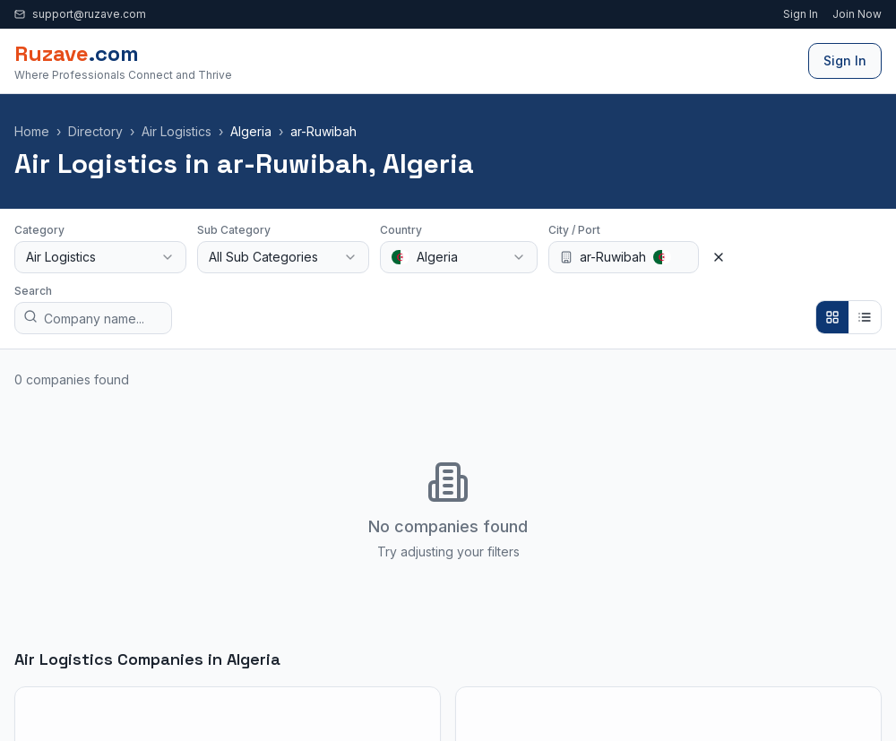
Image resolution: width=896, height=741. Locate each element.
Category (39, 230)
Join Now (857, 14)
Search (33, 290)
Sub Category (234, 230)
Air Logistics (176, 131)
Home (31, 131)
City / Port (574, 230)
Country (401, 230)
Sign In (800, 14)
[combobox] (100, 257)
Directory (95, 131)
